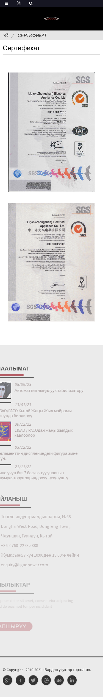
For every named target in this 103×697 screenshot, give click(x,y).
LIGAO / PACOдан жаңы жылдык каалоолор (36, 433)
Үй (5, 35)
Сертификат (32, 35)
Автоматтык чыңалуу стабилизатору (41, 390)
